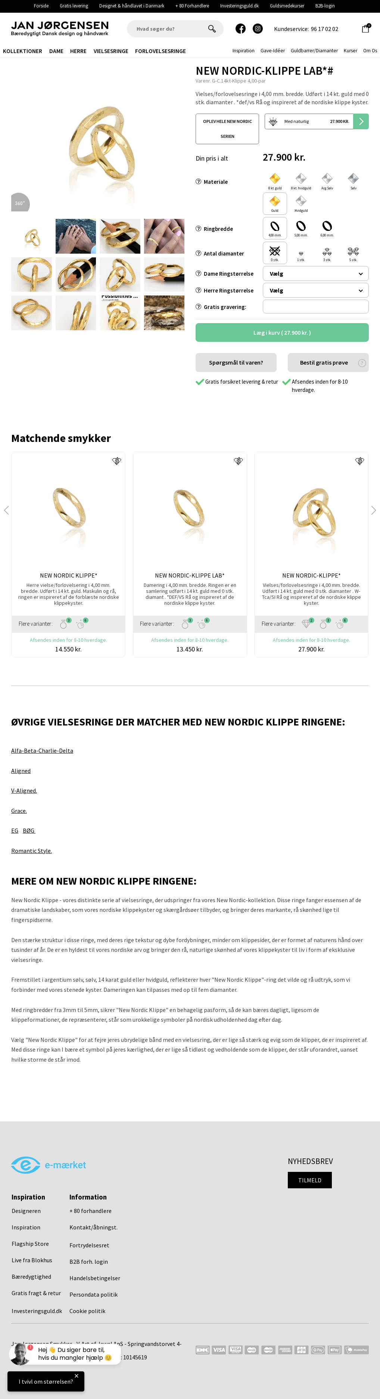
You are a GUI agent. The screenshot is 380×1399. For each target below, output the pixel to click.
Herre (78, 51)
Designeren (26, 1210)
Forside (41, 6)
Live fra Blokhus (32, 1260)
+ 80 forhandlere (90, 1210)
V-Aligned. (24, 790)
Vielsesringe (111, 51)
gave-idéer (273, 50)
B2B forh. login (88, 1261)
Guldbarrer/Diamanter (314, 50)
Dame (56, 51)
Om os (370, 50)
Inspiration (26, 1227)
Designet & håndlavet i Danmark (131, 6)
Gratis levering (74, 6)
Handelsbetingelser (94, 1278)
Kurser (350, 50)
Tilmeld (309, 1180)
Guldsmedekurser (287, 6)
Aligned (21, 770)
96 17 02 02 (324, 29)
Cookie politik (87, 1311)
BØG (29, 830)
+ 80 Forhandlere (192, 6)
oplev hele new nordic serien (227, 128)
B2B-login (325, 6)
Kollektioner (22, 51)
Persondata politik (93, 1294)
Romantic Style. (31, 850)
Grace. (19, 810)
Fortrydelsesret (89, 1245)
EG (14, 830)
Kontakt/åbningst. (93, 1227)
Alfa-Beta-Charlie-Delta (42, 750)
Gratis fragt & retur (36, 1293)
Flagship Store (30, 1243)
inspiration (244, 50)
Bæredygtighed (31, 1276)
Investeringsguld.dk (239, 6)
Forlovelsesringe (160, 51)
